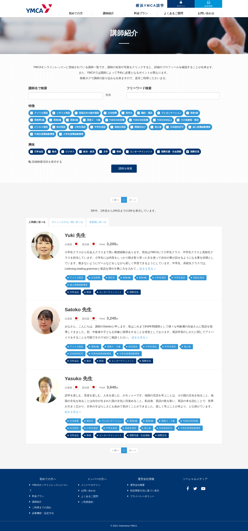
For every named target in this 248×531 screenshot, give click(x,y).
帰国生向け (140, 127)
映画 (119, 151)
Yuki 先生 (75, 235)
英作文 (129, 113)
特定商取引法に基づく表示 (144, 490)
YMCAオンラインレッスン (40, 8)
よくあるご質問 (173, 13)
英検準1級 (39, 120)
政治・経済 (88, 151)
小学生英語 (80, 127)
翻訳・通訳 (146, 113)
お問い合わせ (206, 13)
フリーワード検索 (139, 88)
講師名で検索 (37, 88)
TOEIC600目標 (140, 120)
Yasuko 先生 (79, 378)
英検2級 (57, 120)
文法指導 (112, 113)
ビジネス (69, 151)
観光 (54, 151)
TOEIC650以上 (164, 120)
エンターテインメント (141, 151)
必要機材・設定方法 (43, 513)
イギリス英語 (63, 113)
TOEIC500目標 (116, 120)
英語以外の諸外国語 (89, 113)
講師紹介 (108, 13)
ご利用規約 (87, 501)
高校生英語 (120, 127)
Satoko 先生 (78, 309)
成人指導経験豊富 (201, 127)
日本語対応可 (177, 127)
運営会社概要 (137, 484)
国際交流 (194, 151)
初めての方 (76, 13)
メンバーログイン (90, 484)
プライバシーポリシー (142, 496)
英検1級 (194, 113)
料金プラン (141, 13)
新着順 (97, 222)
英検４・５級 (93, 120)
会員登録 (208, 6)
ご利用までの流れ (41, 507)
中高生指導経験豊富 (44, 134)
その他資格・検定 (190, 120)
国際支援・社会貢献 (171, 151)
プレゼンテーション (171, 113)
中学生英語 (100, 127)
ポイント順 (67, 222)
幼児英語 (60, 127)
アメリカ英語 (41, 113)
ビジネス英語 (41, 127)
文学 (105, 151)
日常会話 (38, 151)
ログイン (181, 6)
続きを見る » (148, 268)
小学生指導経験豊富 (73, 134)
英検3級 (74, 120)
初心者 (158, 127)
